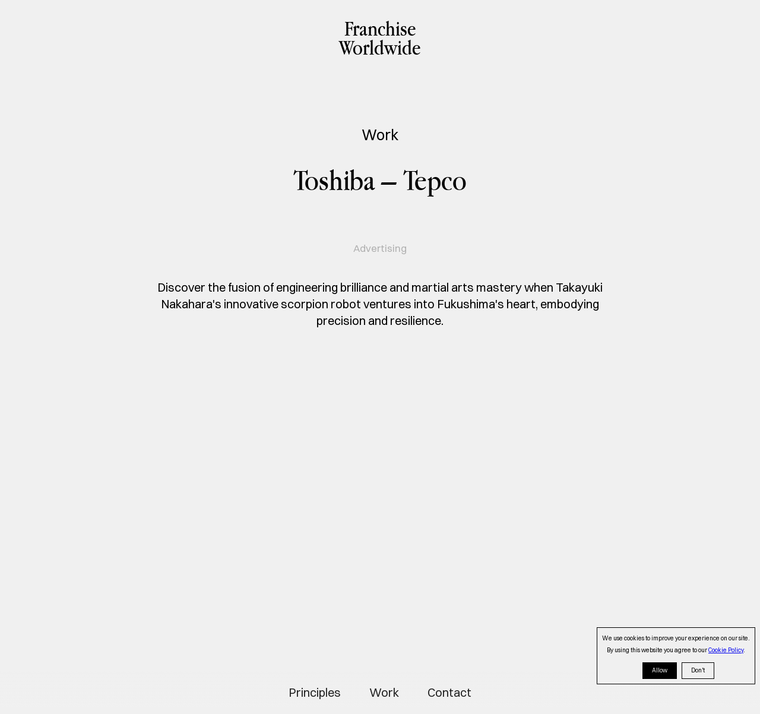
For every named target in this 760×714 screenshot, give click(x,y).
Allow (659, 670)
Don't (698, 670)
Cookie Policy (725, 650)
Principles (315, 692)
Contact (449, 692)
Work (384, 692)
